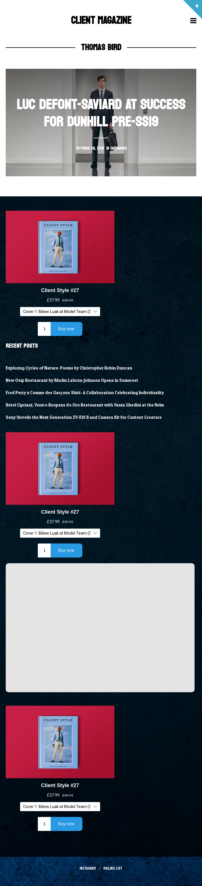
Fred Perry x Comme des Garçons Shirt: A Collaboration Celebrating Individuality (85, 392)
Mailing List (112, 868)
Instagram (88, 868)
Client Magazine (101, 20)
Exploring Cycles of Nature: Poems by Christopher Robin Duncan (69, 368)
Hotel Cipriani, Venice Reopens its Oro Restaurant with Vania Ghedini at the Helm (85, 405)
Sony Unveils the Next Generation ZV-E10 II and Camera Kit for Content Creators (84, 417)
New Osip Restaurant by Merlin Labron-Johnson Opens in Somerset (72, 380)
